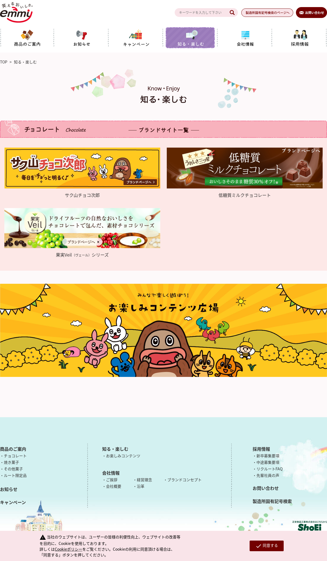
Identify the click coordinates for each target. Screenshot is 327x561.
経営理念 (144, 479)
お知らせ (8, 489)
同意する (266, 545)
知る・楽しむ (115, 449)
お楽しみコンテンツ (123, 455)
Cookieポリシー (68, 549)
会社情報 (111, 472)
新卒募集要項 (267, 455)
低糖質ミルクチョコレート (245, 195)
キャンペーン (13, 502)
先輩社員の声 (267, 475)
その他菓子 (13, 468)
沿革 (140, 486)
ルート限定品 (15, 475)
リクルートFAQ (269, 468)
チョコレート (15, 455)
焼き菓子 (11, 462)
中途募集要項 (267, 462)
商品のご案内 (13, 449)
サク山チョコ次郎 (82, 195)
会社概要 (113, 486)
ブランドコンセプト (184, 479)
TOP (3, 62)
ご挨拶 (111, 479)
